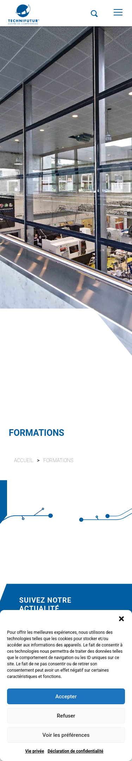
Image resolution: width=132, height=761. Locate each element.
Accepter (65, 696)
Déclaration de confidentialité (75, 751)
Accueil (23, 460)
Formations (58, 460)
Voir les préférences (66, 735)
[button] (121, 618)
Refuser (66, 716)
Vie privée (34, 751)
